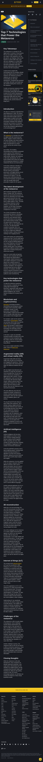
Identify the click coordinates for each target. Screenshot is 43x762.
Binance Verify (35, 723)
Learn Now (29, 6)
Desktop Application (4, 720)
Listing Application (25, 702)
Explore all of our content (21, 690)
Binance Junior (14, 704)
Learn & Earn (24, 714)
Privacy (2, 709)
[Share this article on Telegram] (36, 14)
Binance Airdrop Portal (36, 726)
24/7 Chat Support (36, 714)
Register (36, 2)
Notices (2, 717)
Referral (34, 700)
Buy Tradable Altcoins (26, 738)
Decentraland (14, 320)
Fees (33, 720)
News (2, 703)
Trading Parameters (36, 725)
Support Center (35, 716)
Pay (12, 701)
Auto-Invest (14, 712)
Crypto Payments (15, 703)
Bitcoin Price (24, 717)
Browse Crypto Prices (26, 715)
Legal (2, 706)
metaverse (8, 135)
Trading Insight (35, 707)
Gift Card (13, 709)
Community (3, 714)
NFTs (5, 325)
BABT (13, 717)
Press (2, 704)
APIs (33, 722)
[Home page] (17, 2)
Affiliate (34, 698)
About (2, 698)
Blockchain (6, 304)
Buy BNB (23, 731)
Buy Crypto (14, 700)
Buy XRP (23, 733)
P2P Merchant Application (26, 698)
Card (12, 706)
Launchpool (14, 711)
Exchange (13, 698)
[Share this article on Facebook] (32, 14)
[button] (40, 2)
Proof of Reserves (36, 709)
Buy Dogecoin (24, 734)
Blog (2, 712)
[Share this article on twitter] (28, 14)
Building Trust (3, 711)
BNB (33, 701)
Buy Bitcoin (24, 730)
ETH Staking (14, 714)
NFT (12, 715)
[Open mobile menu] (40, 2)
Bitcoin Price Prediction (26, 723)
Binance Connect (25, 708)
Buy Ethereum (24, 736)
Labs (23, 707)
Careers (2, 700)
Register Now (35, 119)
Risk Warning (3, 715)
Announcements (4, 701)
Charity (13, 720)
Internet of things (17, 563)
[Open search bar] (32, 2)
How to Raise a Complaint (37, 731)
